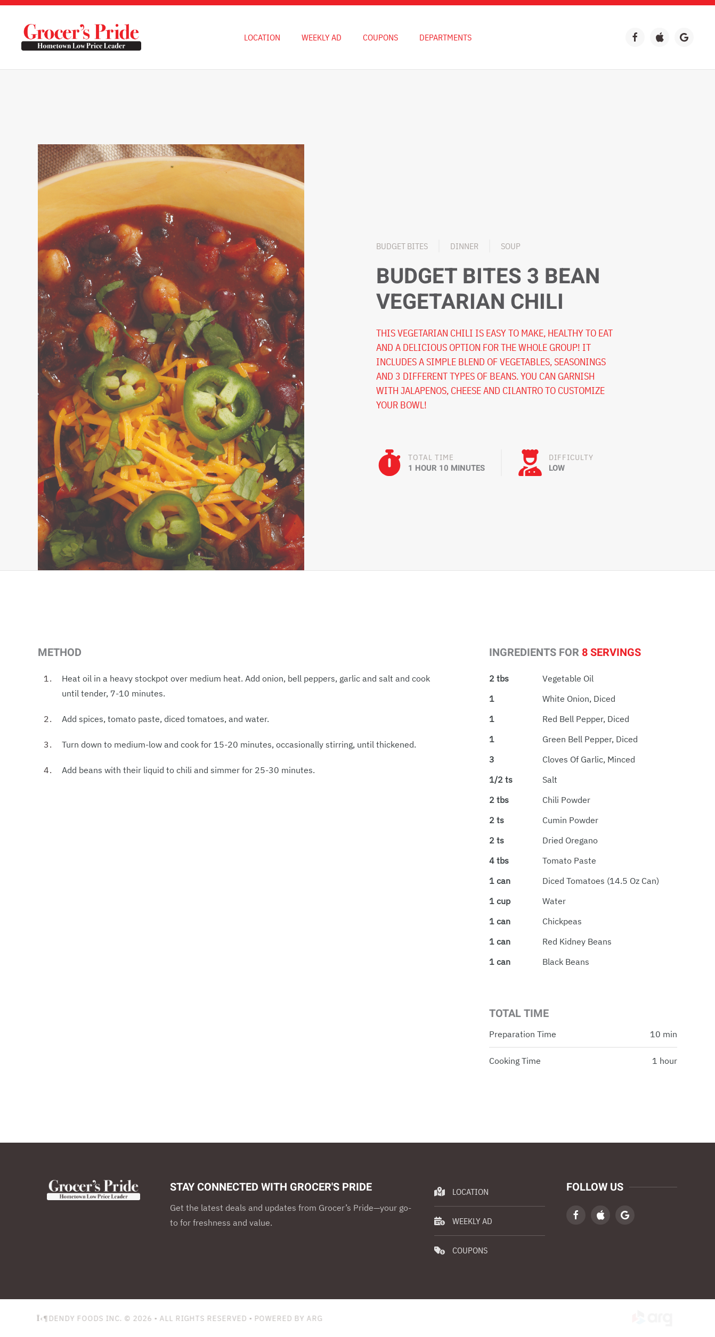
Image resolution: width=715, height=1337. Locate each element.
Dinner (464, 246)
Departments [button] (445, 37)
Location (262, 37)
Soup (511, 246)
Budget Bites (402, 246)
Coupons (380, 37)
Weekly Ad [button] (322, 37)
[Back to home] (81, 37)
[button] (171, 356)
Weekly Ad (463, 1221)
